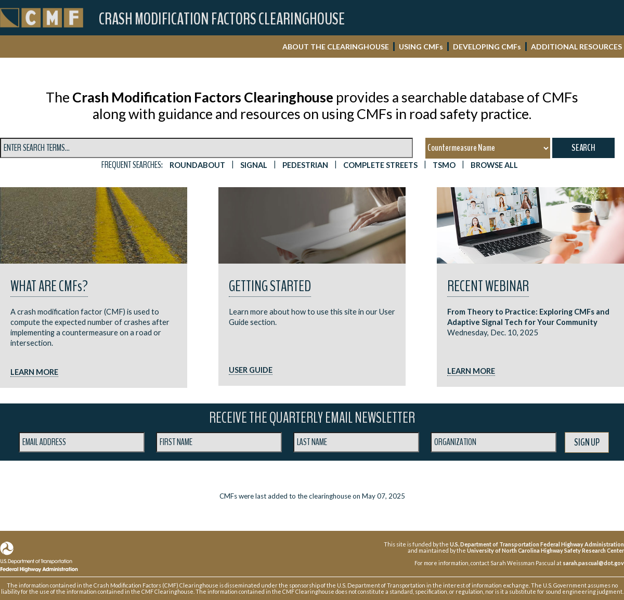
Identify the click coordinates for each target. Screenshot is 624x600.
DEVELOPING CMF (487, 46)
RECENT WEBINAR (488, 286)
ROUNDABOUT (197, 165)
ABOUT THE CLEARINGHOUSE (335, 46)
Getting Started (270, 286)
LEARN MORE (34, 372)
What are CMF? (49, 286)
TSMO (444, 165)
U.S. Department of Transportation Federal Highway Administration (537, 544)
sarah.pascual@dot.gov (593, 562)
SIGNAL (253, 165)
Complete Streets (380, 165)
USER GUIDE (250, 370)
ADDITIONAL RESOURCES (576, 46)
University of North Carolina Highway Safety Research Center (545, 550)
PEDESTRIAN (305, 165)
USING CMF (421, 46)
